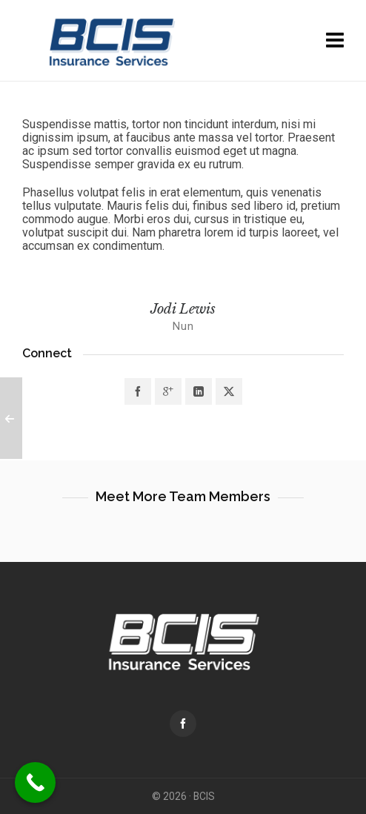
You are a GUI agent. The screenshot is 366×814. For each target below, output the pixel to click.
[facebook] (183, 723)
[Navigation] (335, 41)
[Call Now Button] (35, 782)
